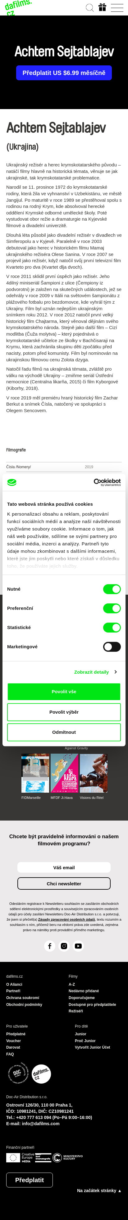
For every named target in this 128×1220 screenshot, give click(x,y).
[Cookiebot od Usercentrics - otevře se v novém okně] (93, 482)
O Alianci (14, 984)
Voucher (13, 1041)
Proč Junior (85, 1041)
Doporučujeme (82, 998)
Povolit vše (64, 691)
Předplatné (15, 1034)
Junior (80, 1034)
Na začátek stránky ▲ (99, 1190)
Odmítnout (64, 732)
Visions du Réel (91, 797)
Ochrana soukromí (22, 998)
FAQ (10, 1054)
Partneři (13, 991)
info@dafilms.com (41, 1123)
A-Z (72, 984)
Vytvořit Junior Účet (92, 1047)
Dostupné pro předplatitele (92, 1004)
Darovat (13, 1047)
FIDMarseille (31, 797)
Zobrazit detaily (91, 672)
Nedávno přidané (84, 991)
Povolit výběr (64, 712)
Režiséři (76, 1011)
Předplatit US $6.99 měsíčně (64, 72)
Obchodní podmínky (24, 1004)
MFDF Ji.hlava (62, 797)
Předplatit (29, 1180)
